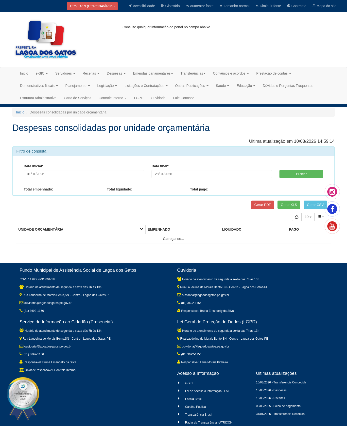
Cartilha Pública (195, 407)
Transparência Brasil (198, 414)
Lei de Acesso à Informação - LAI (207, 391)
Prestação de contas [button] (273, 73)
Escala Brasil (193, 399)
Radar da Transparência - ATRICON (208, 422)
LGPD (138, 98)
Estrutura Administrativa (38, 98)
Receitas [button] (91, 73)
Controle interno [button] (113, 98)
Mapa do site (324, 6)
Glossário (170, 6)
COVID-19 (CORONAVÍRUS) (92, 6)
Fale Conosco (183, 98)
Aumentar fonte (200, 6)
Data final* (160, 166)
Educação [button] (246, 86)
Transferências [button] (193, 73)
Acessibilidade (142, 6)
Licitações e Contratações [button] (146, 86)
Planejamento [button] (77, 86)
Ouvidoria (158, 98)
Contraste (296, 6)
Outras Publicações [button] (191, 86)
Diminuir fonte (268, 6)
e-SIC (189, 383)
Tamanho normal (234, 6)
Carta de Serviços (77, 98)
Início (24, 73)
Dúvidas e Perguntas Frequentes (288, 86)
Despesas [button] (116, 73)
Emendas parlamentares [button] (153, 73)
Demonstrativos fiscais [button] (39, 86)
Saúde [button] (222, 86)
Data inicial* (33, 166)
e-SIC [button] (42, 73)
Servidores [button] (65, 73)
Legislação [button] (107, 86)
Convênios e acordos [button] (231, 73)
